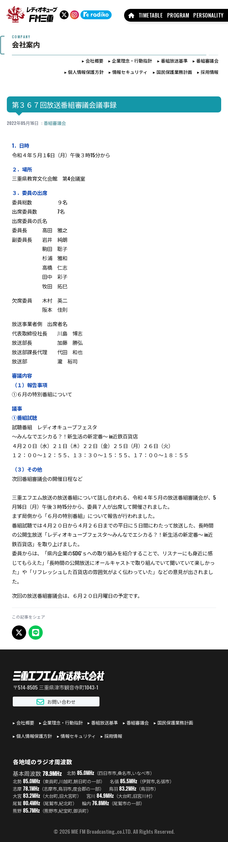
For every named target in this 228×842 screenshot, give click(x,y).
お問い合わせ (56, 701)
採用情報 (209, 72)
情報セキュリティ (130, 72)
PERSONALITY (208, 15)
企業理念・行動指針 (132, 60)
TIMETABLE (151, 15)
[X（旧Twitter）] (64, 14)
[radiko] (96, 14)
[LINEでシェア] (35, 632)
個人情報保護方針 (86, 72)
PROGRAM (178, 15)
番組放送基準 (174, 60)
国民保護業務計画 (174, 72)
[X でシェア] (19, 632)
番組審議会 (207, 60)
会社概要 (94, 60)
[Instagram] (74, 14)
